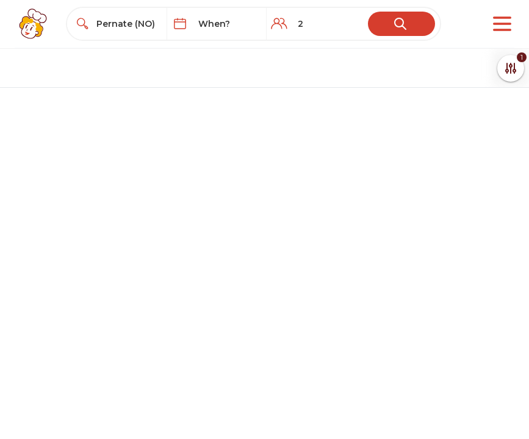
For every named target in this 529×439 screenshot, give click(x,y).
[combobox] (127, 24)
